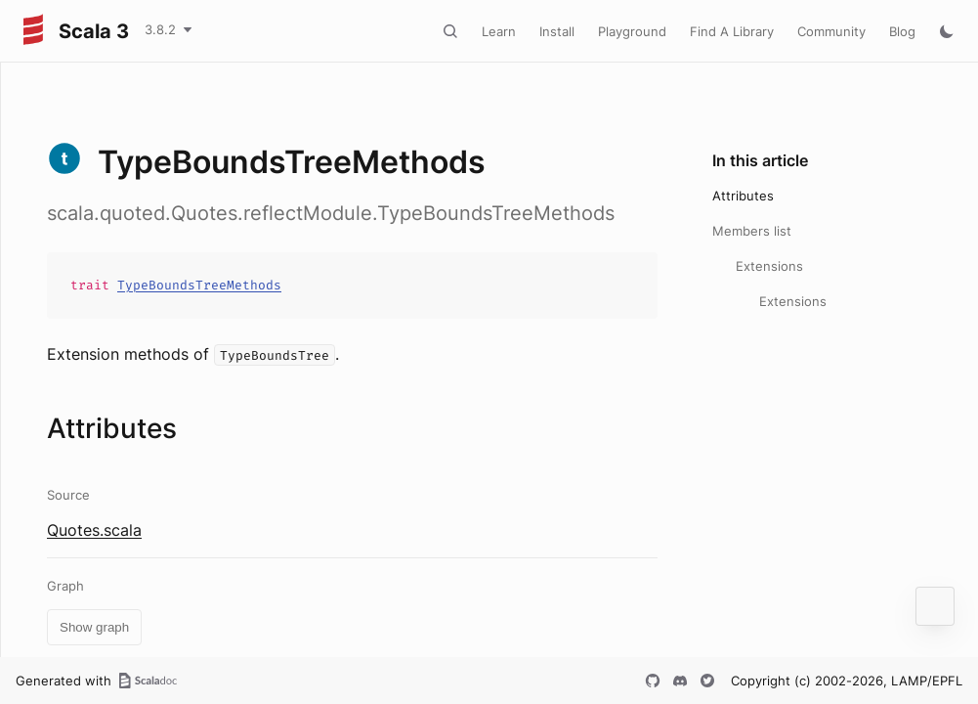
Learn (499, 31)
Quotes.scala (94, 530)
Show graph (94, 627)
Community (831, 31)
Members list (751, 231)
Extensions (769, 266)
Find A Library (732, 31)
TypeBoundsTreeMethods (199, 285)
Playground (632, 31)
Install (556, 31)
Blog (902, 31)
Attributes (743, 195)
